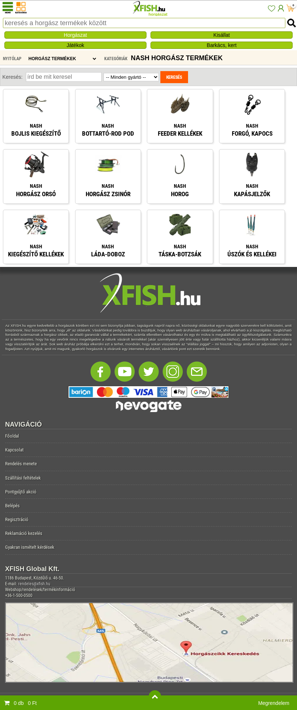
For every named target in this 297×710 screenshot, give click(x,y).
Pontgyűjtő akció (20, 491)
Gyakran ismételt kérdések (29, 547)
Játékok (75, 45)
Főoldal (12, 436)
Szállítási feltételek (23, 478)
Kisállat (222, 35)
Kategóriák (116, 58)
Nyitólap (12, 58)
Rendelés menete (21, 463)
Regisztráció (16, 519)
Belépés (12, 505)
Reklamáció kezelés (23, 533)
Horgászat (75, 35)
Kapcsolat (14, 450)
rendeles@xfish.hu (34, 583)
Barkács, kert (222, 45)
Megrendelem (273, 703)
